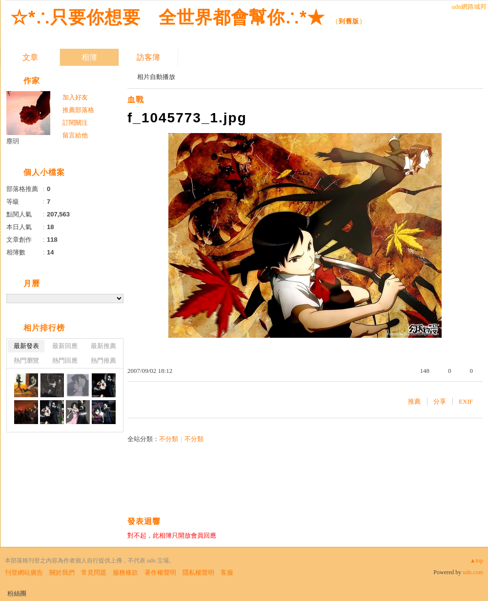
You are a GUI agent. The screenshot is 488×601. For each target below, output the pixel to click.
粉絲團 (16, 593)
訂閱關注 (75, 122)
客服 (227, 572)
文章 (30, 57)
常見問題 (93, 572)
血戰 (135, 100)
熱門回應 (65, 360)
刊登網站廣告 (24, 572)
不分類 (168, 439)
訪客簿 (148, 57)
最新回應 (65, 345)
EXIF (466, 401)
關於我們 (62, 572)
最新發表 (26, 345)
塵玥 (12, 141)
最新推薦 (103, 345)
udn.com (473, 572)
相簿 (89, 57)
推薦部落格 (78, 110)
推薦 (414, 401)
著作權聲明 (160, 572)
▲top (476, 560)
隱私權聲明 (198, 572)
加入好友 (75, 97)
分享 (439, 401)
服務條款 (125, 572)
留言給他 (75, 135)
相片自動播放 (156, 76)
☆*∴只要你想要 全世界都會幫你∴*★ (167, 17)
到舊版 (349, 21)
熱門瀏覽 (26, 360)
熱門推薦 (103, 360)
